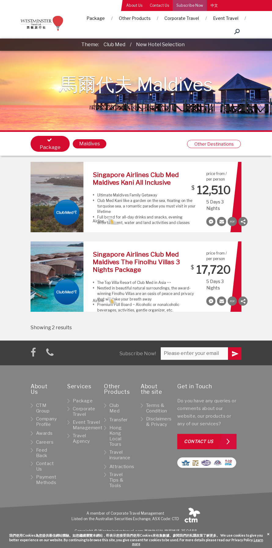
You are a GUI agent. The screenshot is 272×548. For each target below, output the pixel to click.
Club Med (114, 44)
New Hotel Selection (160, 44)
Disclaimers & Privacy (159, 421)
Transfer (118, 420)
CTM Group (43, 408)
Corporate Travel (181, 18)
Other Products (135, 18)
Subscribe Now (189, 5)
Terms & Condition (156, 408)
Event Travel (225, 18)
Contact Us (159, 5)
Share (243, 221)
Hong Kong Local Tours (115, 436)
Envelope (221, 221)
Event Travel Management (87, 425)
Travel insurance (119, 454)
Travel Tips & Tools (116, 480)
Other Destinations (214, 144)
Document (232, 221)
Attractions (121, 466)
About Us (134, 5)
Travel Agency (81, 438)
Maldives (89, 144)
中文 (214, 5)
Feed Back (41, 452)
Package (95, 18)
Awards (44, 433)
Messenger (210, 221)
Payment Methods (46, 479)
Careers (44, 442)
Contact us (198, 441)
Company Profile (46, 421)
